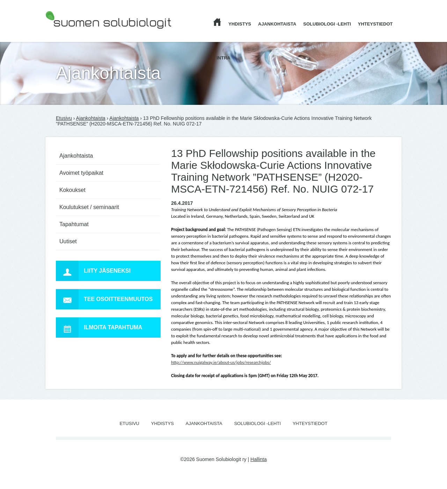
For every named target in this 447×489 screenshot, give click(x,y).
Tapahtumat (74, 224)
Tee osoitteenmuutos (104, 299)
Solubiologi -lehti (327, 24)
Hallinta (258, 459)
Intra (223, 57)
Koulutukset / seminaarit (89, 207)
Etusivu (64, 118)
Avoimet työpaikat (81, 173)
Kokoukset (72, 190)
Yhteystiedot (375, 24)
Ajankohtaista (277, 24)
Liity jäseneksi (93, 271)
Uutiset (68, 241)
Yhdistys (239, 24)
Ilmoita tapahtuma (99, 327)
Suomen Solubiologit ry (70, 33)
